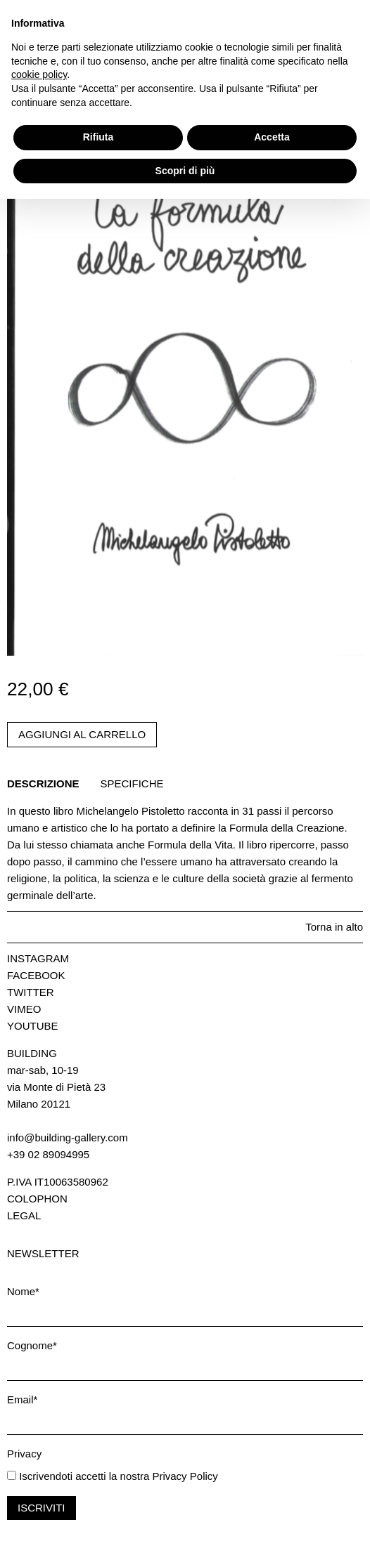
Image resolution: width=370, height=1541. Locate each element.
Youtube (32, 1026)
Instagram (38, 958)
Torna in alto (334, 927)
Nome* (23, 1291)
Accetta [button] (272, 1479)
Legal (24, 1215)
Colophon (37, 1199)
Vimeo (24, 1009)
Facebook (36, 975)
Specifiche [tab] (132, 783)
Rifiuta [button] (98, 1479)
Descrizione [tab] (43, 783)
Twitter (30, 992)
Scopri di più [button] (185, 1512)
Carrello (32, 43)
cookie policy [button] (39, 1416)
